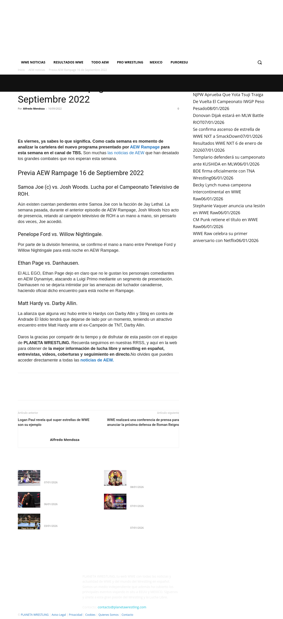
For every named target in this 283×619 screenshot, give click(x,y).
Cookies (90, 615)
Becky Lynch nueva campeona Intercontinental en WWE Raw (222, 191)
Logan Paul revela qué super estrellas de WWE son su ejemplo (53, 422)
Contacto (127, 615)
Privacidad (75, 615)
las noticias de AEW (125, 153)
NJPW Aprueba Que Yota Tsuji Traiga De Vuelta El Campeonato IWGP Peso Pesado (228, 101)
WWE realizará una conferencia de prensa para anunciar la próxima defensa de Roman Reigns (143, 422)
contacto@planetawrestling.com (122, 607)
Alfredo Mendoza (34, 108)
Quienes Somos (108, 615)
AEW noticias (36, 70)
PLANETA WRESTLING (35, 615)
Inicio (21, 70)
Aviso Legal (59, 615)
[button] (259, 62)
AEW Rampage (145, 147)
